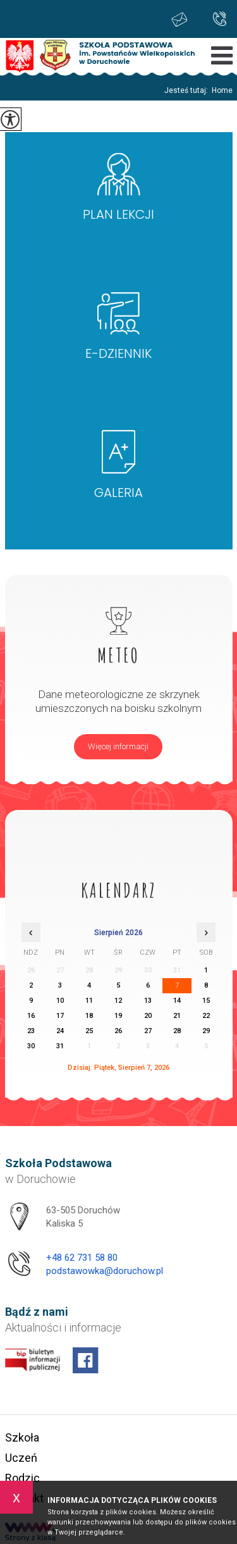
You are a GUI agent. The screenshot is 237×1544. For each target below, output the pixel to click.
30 (31, 1046)
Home (222, 90)
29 (206, 1031)
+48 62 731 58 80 (219, 18)
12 (118, 1000)
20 (148, 1016)
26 (118, 1031)
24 (60, 1031)
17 (60, 1016)
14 (177, 1000)
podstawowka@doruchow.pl (179, 19)
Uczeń (21, 1457)
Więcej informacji (118, 746)
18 (89, 1016)
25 (89, 1031)
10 (60, 1000)
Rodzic (22, 1478)
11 (89, 1000)
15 (206, 1000)
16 (31, 1016)
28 (177, 1031)
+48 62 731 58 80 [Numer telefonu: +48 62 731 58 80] (82, 1257)
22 (206, 1016)
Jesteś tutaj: (188, 90)
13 (148, 1000)
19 (118, 1016)
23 (31, 1031)
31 (60, 1046)
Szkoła (22, 1437)
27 (148, 1031)
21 (177, 1016)
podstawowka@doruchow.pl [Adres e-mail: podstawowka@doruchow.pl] (104, 1271)
